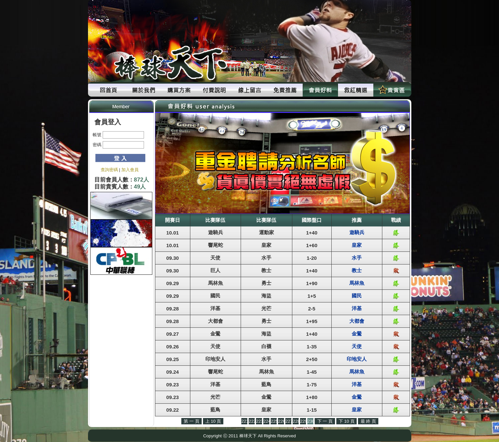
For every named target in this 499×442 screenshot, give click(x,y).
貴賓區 (391, 90)
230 (310, 421)
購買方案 (179, 90)
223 (259, 421)
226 (281, 421)
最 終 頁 (368, 421)
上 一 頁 (232, 421)
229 (303, 421)
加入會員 (130, 169)
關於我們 (143, 90)
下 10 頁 (347, 421)
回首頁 (108, 90)
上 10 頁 (213, 421)
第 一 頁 (191, 421)
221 (244, 421)
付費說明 (214, 90)
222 (252, 421)
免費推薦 (285, 90)
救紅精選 (355, 90)
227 (288, 421)
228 (296, 421)
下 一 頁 (325, 421)
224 (266, 421)
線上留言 (249, 90)
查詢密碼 (109, 169)
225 (274, 421)
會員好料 (320, 90)
